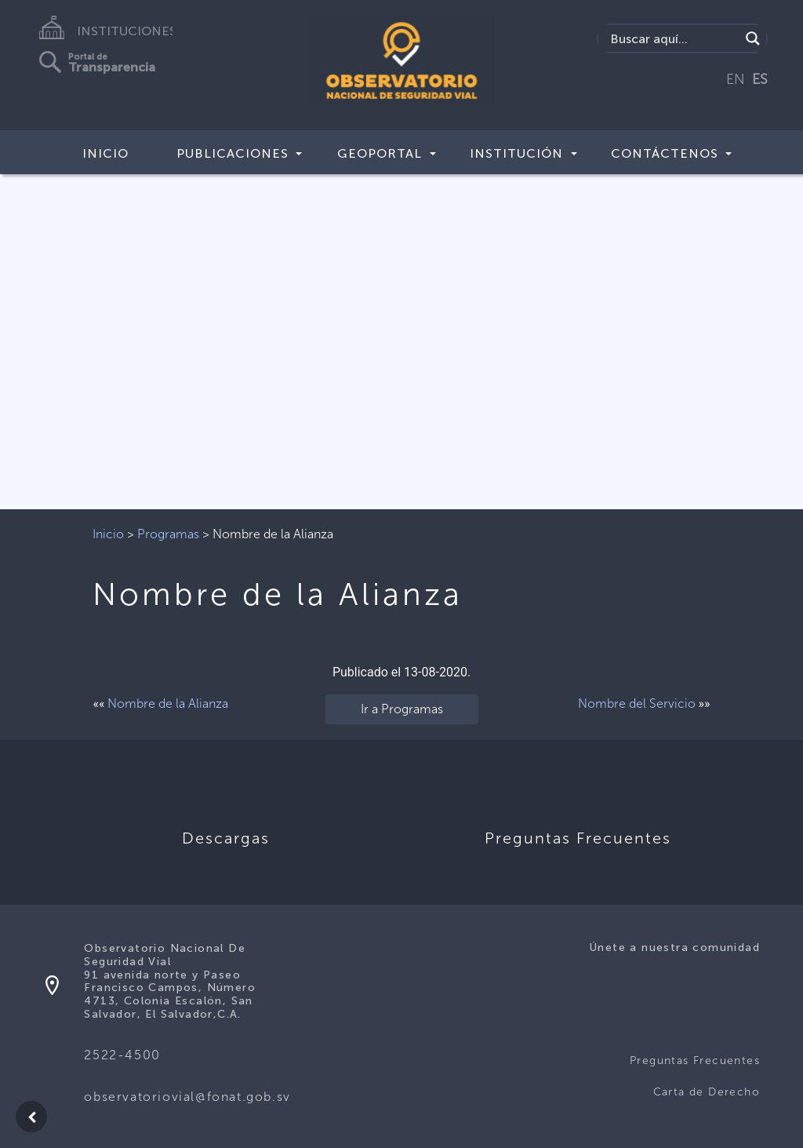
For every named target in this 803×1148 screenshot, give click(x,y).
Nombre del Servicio (637, 703)
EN (735, 79)
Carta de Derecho (706, 1092)
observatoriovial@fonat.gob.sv (187, 1096)
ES (760, 79)
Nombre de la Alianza (167, 703)
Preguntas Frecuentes (695, 1060)
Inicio (105, 153)
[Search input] (673, 38)
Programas (168, 534)
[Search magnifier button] (752, 38)
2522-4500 (122, 1055)
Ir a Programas (402, 709)
